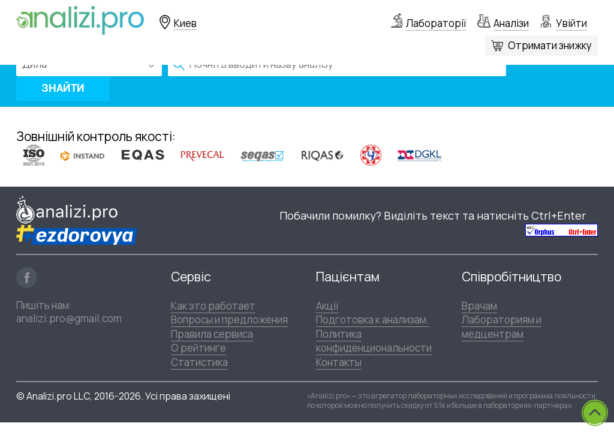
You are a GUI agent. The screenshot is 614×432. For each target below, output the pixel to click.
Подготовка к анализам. (372, 319)
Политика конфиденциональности (374, 341)
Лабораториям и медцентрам (501, 326)
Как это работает (213, 306)
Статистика (199, 362)
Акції (327, 306)
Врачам (479, 306)
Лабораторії (436, 23)
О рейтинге (198, 348)
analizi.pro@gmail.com (69, 318)
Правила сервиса (212, 334)
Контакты (339, 362)
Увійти (571, 23)
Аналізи (511, 23)
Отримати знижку (550, 45)
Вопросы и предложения (229, 319)
